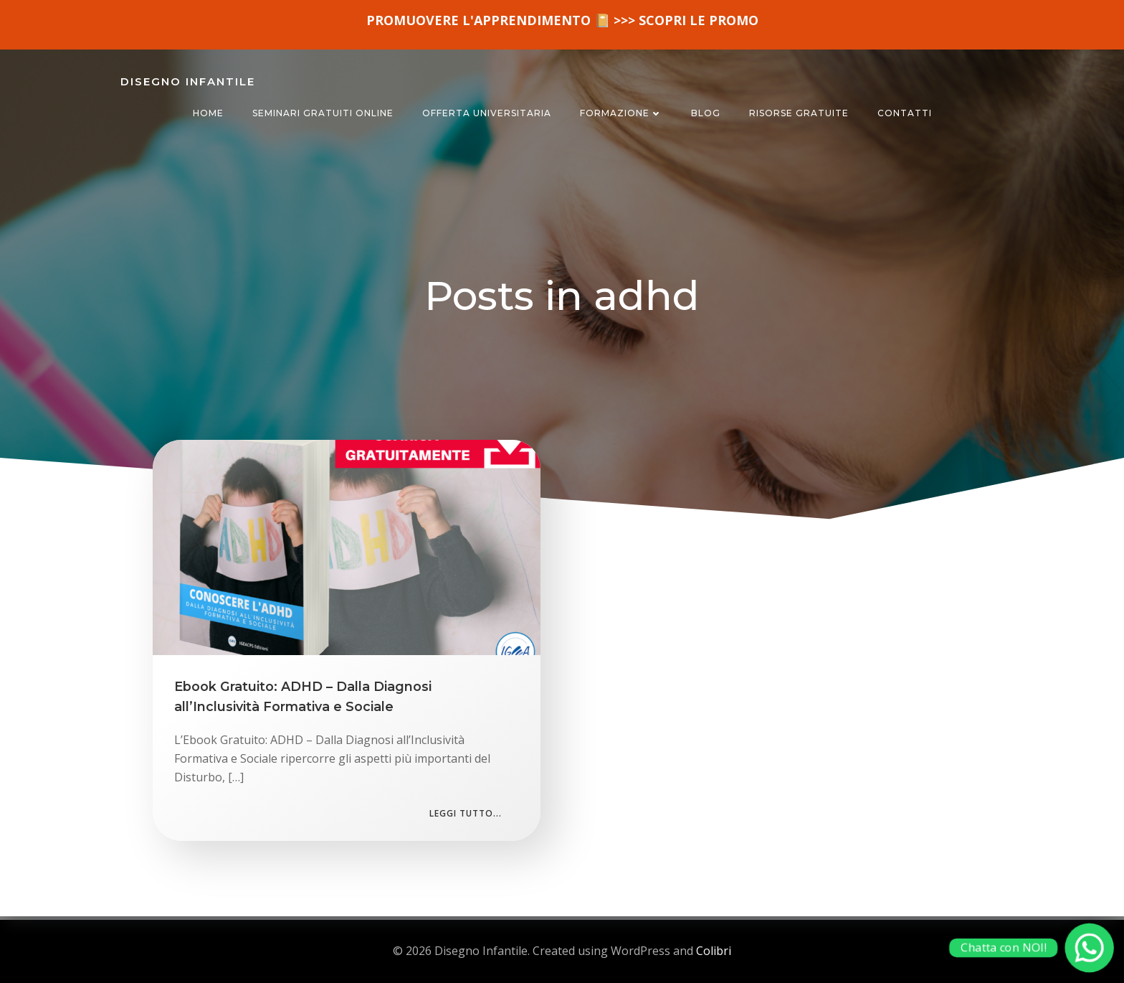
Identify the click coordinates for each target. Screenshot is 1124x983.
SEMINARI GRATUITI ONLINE (323, 113)
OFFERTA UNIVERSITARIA (486, 113)
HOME (208, 113)
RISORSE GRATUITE (799, 113)
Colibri (713, 951)
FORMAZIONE (621, 113)
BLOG (705, 113)
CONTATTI (904, 113)
